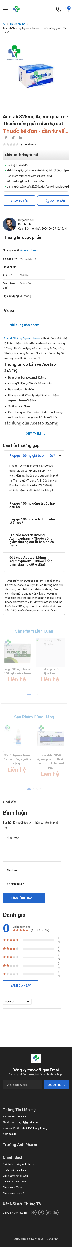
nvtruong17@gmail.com (24, 1122)
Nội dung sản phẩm (24, 325)
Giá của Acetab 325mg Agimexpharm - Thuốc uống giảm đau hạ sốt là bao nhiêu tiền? (31, 540)
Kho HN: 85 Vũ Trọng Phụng (32, 1128)
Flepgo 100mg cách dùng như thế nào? (32, 521)
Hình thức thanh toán (14, 1181)
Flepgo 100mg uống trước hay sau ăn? (32, 505)
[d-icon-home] (4, 23)
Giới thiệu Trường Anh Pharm (18, 1164)
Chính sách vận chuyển (15, 1175)
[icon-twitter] (13, 138)
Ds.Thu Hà (24, 224)
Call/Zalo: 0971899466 (15, 1212)
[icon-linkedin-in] (20, 138)
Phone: (7, 1116)
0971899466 (19, 1116)
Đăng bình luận (22, 898)
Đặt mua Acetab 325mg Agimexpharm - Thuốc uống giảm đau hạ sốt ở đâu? (30, 561)
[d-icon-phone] (59, 10)
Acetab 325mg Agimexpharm (22, 338)
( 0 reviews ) (28, 144)
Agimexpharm (29, 250)
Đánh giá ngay (21, 985)
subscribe (56, 1084)
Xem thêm (33, 433)
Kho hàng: (9, 1128)
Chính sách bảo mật (14, 1193)
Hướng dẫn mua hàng (15, 1170)
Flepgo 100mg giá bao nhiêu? (32, 456)
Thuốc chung (17, 23)
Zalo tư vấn (19, 200)
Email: (7, 1122)
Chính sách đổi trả (12, 1187)
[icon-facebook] (6, 138)
